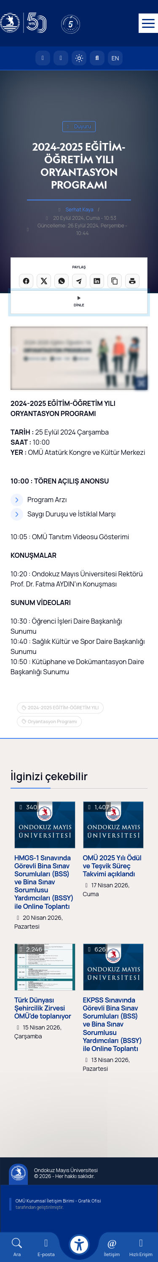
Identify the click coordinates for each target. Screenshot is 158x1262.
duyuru (79, 126)
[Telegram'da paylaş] (79, 281)
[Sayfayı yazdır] (132, 281)
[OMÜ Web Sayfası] (23, 23)
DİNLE (79, 302)
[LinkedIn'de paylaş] (97, 281)
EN (115, 58)
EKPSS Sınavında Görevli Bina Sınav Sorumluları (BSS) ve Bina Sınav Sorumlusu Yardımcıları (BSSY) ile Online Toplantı (112, 1024)
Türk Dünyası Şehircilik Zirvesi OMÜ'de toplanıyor (42, 1008)
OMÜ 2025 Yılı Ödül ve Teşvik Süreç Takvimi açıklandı (112, 866)
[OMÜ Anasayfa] (42, 58)
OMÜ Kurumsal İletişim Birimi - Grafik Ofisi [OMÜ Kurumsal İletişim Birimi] (58, 1201)
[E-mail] (46, 1247)
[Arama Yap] (97, 58)
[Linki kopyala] (114, 281)
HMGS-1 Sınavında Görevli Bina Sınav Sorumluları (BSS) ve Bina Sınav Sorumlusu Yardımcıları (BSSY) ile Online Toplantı (44, 882)
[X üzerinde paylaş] (44, 281)
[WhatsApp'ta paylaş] (61, 281)
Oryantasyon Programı (52, 721)
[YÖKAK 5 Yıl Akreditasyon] (84, 23)
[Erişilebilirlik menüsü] (79, 1244)
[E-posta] (61, 58)
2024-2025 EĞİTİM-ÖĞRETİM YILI (63, 707)
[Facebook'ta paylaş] (26, 281)
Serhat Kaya (80, 209)
